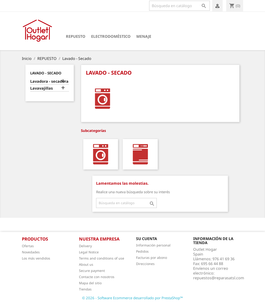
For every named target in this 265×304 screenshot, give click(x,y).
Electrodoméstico (111, 36)
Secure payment (92, 270)
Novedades (31, 252)
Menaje (143, 36)
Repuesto (75, 36)
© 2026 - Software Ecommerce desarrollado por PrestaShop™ (132, 297)
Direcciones (145, 263)
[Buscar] (179, 6)
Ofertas (28, 246)
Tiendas (85, 289)
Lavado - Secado (45, 73)
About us (86, 264)
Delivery (85, 246)
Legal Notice (89, 252)
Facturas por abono (151, 257)
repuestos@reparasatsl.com (218, 277)
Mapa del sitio (90, 283)
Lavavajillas (41, 88)
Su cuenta (146, 238)
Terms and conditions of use (101, 258)
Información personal (153, 245)
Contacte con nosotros (96, 277)
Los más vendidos (36, 258)
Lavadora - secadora (49, 81)
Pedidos (142, 251)
